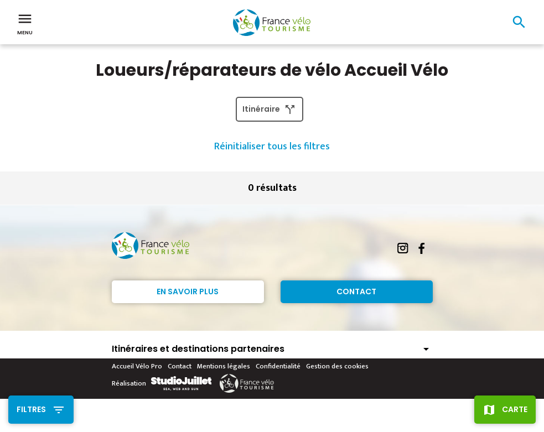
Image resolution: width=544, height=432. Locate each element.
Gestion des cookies (337, 366)
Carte (514, 409)
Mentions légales (223, 366)
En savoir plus (188, 291)
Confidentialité (278, 366)
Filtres (31, 409)
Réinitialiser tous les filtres (272, 146)
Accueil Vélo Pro (137, 366)
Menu (25, 23)
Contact (356, 291)
